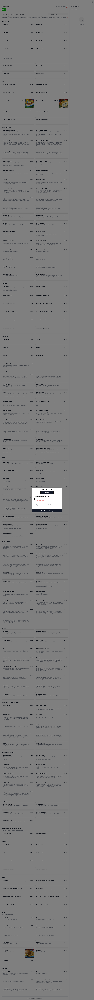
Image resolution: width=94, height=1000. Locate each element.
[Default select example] (40, 505)
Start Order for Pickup (47, 511)
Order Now (48, 499)
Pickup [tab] (47, 492)
